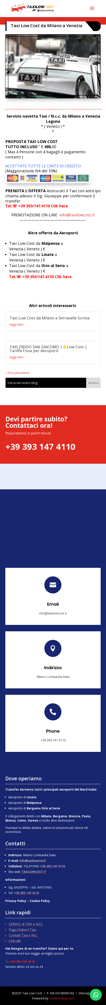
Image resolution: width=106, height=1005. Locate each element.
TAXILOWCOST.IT (34, 872)
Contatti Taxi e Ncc (23, 935)
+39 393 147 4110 (52, 866)
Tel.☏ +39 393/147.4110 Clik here (36, 205)
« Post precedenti (17, 373)
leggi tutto (17, 324)
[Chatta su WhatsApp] (96, 995)
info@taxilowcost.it (53, 214)
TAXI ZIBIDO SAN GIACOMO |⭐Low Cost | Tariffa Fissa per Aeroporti (48, 348)
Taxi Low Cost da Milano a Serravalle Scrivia (50, 317)
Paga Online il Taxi (22, 929)
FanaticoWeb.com (61, 998)
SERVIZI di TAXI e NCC (26, 924)
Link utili (14, 941)
